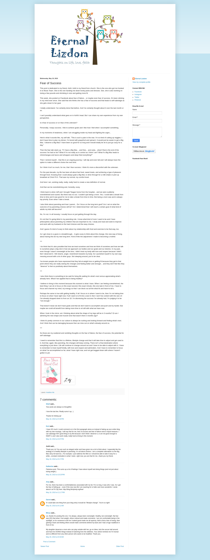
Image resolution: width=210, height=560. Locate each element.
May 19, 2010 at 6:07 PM (55, 439)
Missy (48, 513)
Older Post (120, 546)
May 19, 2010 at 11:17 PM (55, 492)
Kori (47, 426)
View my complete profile (141, 82)
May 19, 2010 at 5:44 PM (55, 419)
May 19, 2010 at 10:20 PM (55, 475)
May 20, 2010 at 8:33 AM (55, 537)
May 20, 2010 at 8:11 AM (55, 506)
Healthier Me (50, 392)
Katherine (49, 466)
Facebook (138, 92)
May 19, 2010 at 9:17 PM (55, 459)
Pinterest (138, 100)
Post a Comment (49, 542)
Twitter (137, 97)
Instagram (138, 94)
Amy (47, 482)
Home (82, 546)
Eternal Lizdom (141, 79)
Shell (48, 404)
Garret (48, 500)
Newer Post (45, 546)
